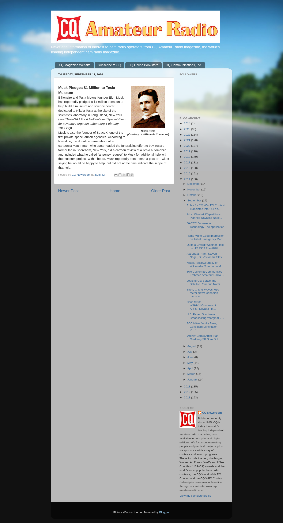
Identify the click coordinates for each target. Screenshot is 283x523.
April (190, 368)
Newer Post (68, 191)
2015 (187, 173)
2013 (187, 386)
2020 (187, 145)
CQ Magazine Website (75, 65)
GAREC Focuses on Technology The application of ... (205, 227)
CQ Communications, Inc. (184, 65)
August (192, 346)
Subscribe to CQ (109, 65)
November (194, 189)
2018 (187, 156)
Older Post (160, 191)
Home (115, 191)
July (190, 351)
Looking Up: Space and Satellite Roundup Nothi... (204, 282)
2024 (187, 123)
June (190, 357)
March (191, 373)
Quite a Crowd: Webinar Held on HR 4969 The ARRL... (205, 246)
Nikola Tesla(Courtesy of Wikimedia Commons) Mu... (206, 264)
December (194, 183)
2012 (187, 392)
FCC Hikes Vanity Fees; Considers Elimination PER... (202, 327)
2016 (187, 168)
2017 (187, 162)
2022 (187, 134)
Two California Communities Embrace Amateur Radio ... (205, 273)
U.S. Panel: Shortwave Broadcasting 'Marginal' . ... (205, 316)
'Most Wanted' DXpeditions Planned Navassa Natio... (204, 216)
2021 (187, 140)
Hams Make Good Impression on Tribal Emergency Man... (206, 237)
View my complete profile (195, 495)
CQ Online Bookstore (143, 65)
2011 (187, 397)
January (192, 379)
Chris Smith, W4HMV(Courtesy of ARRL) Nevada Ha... (201, 305)
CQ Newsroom (212, 412)
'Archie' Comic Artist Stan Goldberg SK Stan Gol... (203, 337)
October (192, 195)
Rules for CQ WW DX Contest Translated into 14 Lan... (206, 207)
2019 (187, 151)
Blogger (164, 512)
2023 (187, 129)
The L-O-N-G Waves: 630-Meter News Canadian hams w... (203, 293)
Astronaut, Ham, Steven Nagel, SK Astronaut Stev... (205, 255)
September (194, 200)
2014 (187, 179)
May (190, 362)
